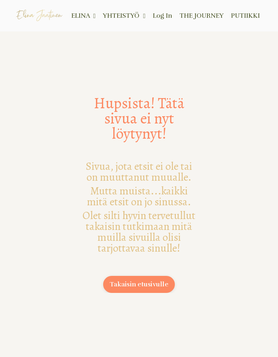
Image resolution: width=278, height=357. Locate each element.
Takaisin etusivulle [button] (139, 284)
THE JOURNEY (202, 16)
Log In (162, 16)
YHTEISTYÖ (124, 16)
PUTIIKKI (245, 16)
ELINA (83, 16)
